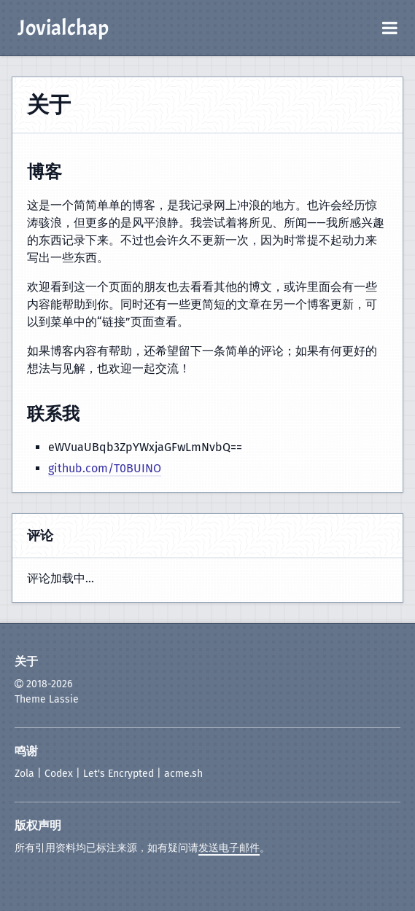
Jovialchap (63, 28)
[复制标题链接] (73, 174)
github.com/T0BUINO (104, 468)
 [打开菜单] (389, 27)
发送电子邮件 (229, 848)
